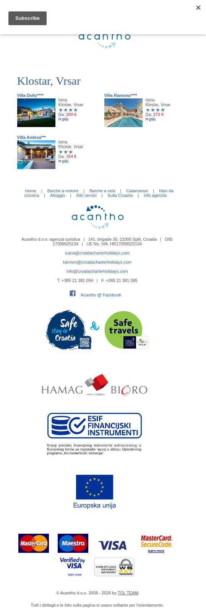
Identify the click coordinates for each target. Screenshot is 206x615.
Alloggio (57, 195)
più (65, 119)
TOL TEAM (128, 593)
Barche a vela (102, 190)
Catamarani (137, 190)
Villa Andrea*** (31, 137)
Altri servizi (86, 195)
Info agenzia (155, 195)
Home (30, 190)
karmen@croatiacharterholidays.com (97, 262)
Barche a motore (62, 190)
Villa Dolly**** (30, 95)
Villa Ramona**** (120, 95)
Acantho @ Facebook (101, 295)
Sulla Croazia (120, 195)
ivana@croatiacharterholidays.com (97, 253)
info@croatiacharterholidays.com (97, 271)
